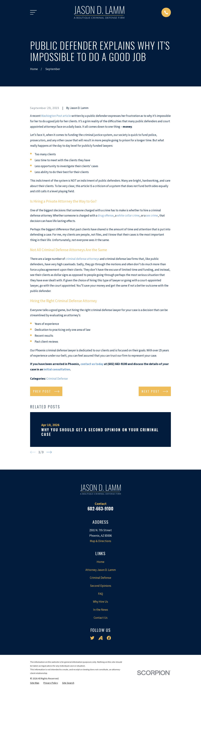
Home (100, 621)
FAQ (100, 653)
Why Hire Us (100, 661)
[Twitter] (92, 697)
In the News (100, 669)
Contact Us (101, 677)
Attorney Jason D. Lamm (100, 629)
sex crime (152, 275)
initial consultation (57, 429)
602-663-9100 (100, 568)
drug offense (106, 275)
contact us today (92, 423)
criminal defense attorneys (82, 318)
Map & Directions (100, 600)
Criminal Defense (57, 438)
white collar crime (128, 275)
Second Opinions (100, 645)
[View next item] (49, 511)
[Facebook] (109, 697)
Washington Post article (56, 175)
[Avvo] (100, 697)
